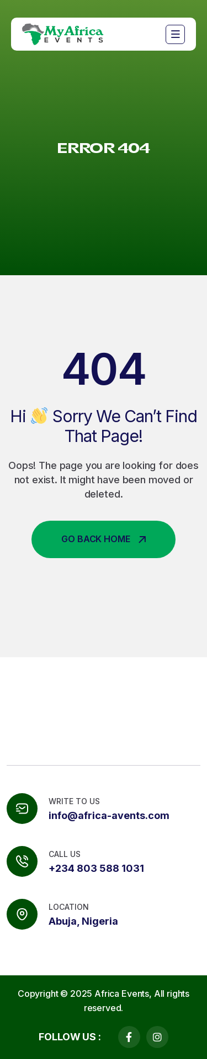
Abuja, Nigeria (83, 921)
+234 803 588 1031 (96, 868)
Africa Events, (123, 993)
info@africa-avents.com (109, 815)
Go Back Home (103, 538)
